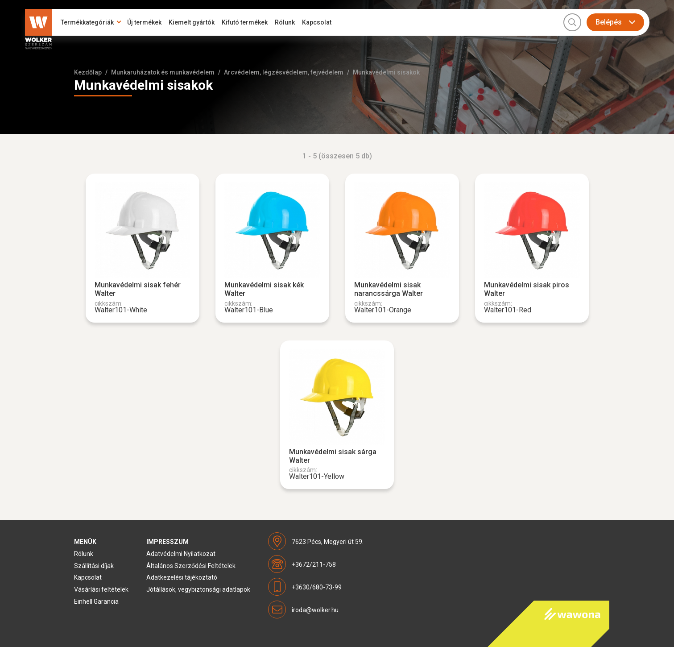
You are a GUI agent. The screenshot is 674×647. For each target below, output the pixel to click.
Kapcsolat (316, 22)
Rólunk (285, 22)
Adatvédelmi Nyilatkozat (180, 553)
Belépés (608, 22)
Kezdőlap (88, 72)
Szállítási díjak (94, 565)
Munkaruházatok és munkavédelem (163, 72)
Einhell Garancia (96, 601)
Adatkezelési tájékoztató (181, 577)
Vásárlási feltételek (101, 589)
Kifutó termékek (245, 22)
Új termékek (144, 22)
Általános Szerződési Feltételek (191, 565)
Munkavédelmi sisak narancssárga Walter (388, 289)
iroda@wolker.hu (315, 610)
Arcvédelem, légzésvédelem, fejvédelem (283, 72)
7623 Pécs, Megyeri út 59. (328, 541)
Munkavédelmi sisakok (386, 72)
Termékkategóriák (87, 22)
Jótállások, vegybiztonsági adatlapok (198, 589)
